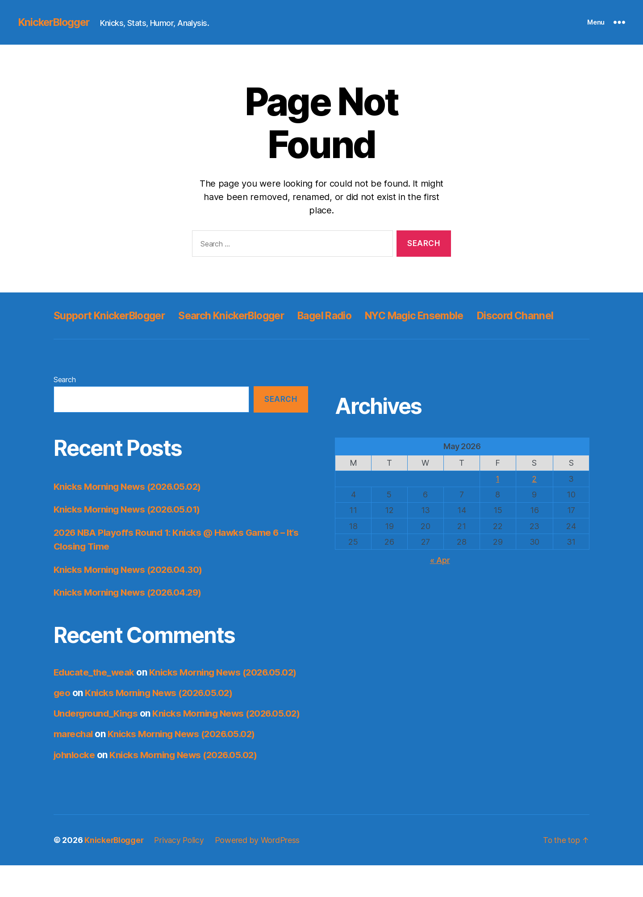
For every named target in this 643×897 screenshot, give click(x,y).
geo (62, 712)
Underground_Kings (98, 733)
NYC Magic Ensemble (441, 315)
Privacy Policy (180, 871)
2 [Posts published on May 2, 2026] (534, 499)
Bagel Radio (344, 315)
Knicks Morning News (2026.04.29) (131, 612)
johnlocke (75, 786)
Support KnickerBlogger (114, 315)
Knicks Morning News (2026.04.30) (131, 589)
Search (64, 399)
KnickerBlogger (55, 22)
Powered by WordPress (260, 871)
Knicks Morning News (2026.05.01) (130, 529)
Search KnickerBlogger (244, 315)
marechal (74, 766)
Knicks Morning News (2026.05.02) (130, 506)
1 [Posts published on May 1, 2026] (498, 499)
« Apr (440, 579)
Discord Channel (94, 335)
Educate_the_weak (95, 692)
